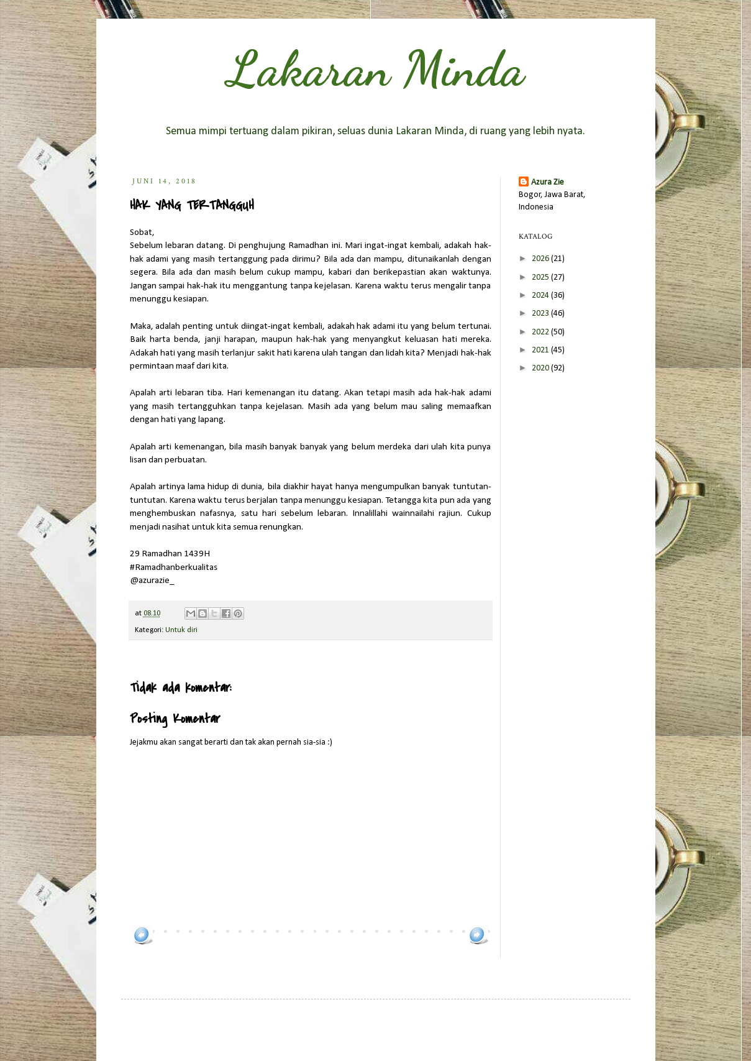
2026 (541, 259)
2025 (541, 277)
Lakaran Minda (375, 68)
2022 (541, 332)
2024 (541, 295)
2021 (541, 350)
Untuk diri (181, 630)
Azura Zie (547, 182)
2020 (541, 368)
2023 (541, 313)
